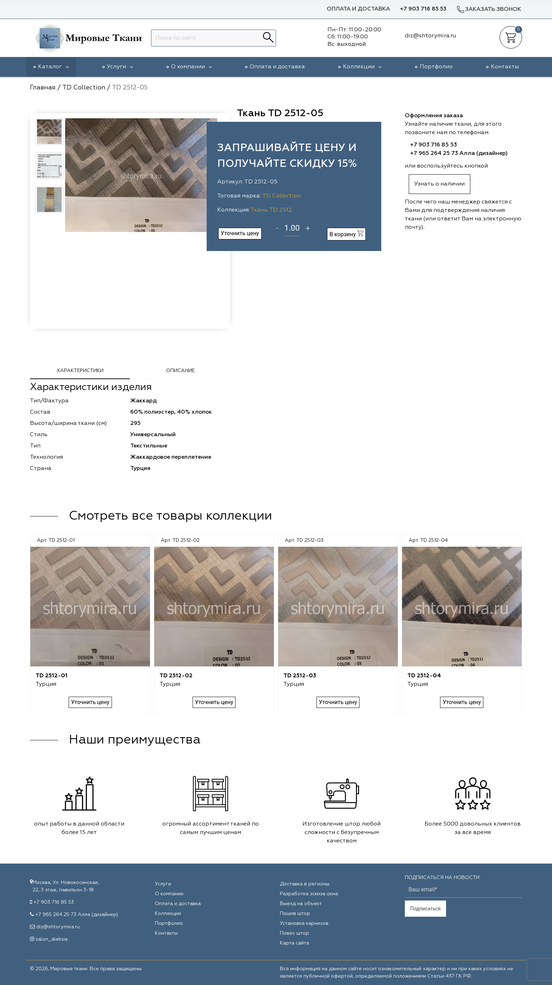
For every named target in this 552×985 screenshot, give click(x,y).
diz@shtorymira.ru (58, 926)
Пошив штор (295, 913)
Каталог (53, 67)
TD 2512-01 (52, 676)
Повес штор (294, 933)
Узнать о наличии (439, 184)
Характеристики (80, 370)
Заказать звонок (488, 9)
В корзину (346, 234)
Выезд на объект (301, 903)
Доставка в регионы (305, 884)
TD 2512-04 (424, 676)
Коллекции (362, 67)
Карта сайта (294, 943)
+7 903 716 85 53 (423, 9)
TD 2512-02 (176, 676)
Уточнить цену (240, 233)
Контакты (505, 67)
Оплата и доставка (358, 9)
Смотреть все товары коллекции (170, 516)
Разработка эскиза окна (309, 893)
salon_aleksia (52, 939)
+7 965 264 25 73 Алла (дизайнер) (459, 153)
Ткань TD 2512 (271, 210)
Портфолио (436, 67)
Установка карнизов (304, 923)
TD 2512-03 (299, 676)
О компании (191, 67)
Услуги (120, 67)
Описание (180, 370)
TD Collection (281, 196)
